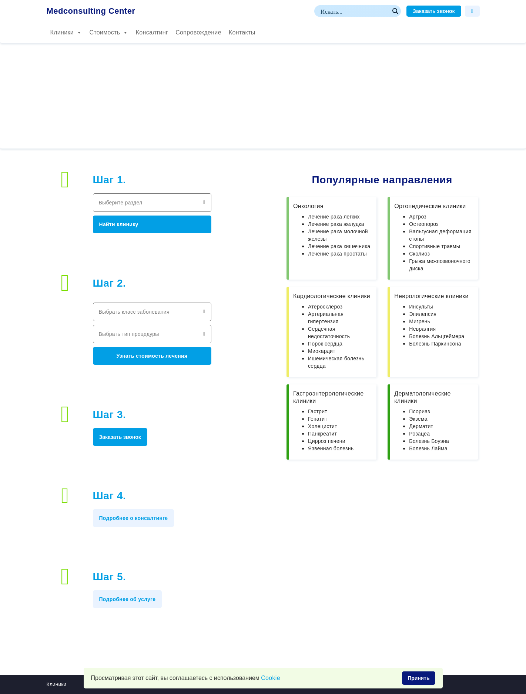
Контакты (242, 32)
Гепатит (317, 419)
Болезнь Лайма (428, 448)
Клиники (66, 32)
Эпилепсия (422, 314)
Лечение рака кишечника (339, 246)
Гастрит (317, 411)
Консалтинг (152, 32)
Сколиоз (419, 254)
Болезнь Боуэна (429, 441)
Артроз (417, 217)
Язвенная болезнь (331, 448)
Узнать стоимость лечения (152, 356)
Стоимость (108, 32)
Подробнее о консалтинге (133, 518)
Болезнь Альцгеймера (436, 336)
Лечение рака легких (334, 217)
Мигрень (419, 321)
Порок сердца (325, 344)
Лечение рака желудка (336, 224)
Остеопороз (424, 224)
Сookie (270, 678)
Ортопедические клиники (430, 206)
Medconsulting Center (91, 11)
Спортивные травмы (434, 246)
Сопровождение (198, 32)
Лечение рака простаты (337, 254)
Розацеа (419, 434)
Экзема (418, 419)
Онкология (308, 206)
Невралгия (422, 329)
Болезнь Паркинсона (435, 344)
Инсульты (421, 307)
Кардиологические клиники (331, 296)
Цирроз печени (326, 441)
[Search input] (354, 11)
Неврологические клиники (431, 296)
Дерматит (421, 426)
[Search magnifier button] (395, 11)
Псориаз (419, 411)
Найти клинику (118, 224)
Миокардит (321, 351)
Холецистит (322, 426)
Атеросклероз (325, 307)
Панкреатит (322, 434)
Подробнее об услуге (127, 599)
